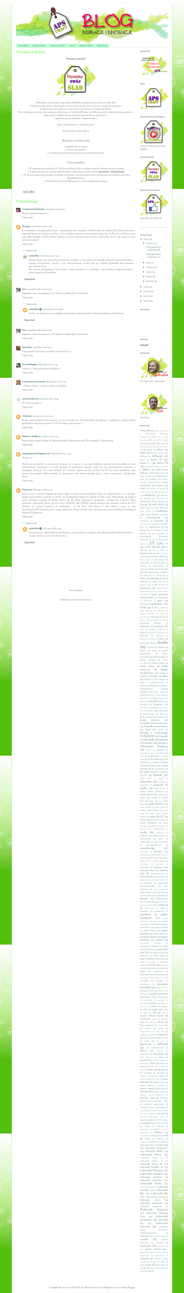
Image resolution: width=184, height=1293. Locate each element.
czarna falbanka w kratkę (156, 514)
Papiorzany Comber (149, 946)
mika (160, 838)
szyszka (145, 1063)
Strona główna (23, 45)
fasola (155, 581)
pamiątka (144, 911)
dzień (166, 553)
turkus (151, 1113)
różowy (148, 1028)
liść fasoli (144, 772)
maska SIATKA (156, 804)
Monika (158, 851)
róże (166, 1025)
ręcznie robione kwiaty (152, 1015)
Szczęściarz (158, 1054)
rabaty (145, 1009)
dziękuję (143, 566)
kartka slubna (158, 663)
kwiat (161, 729)
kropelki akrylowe (157, 717)
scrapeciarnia (145, 1031)
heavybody (144, 617)
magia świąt (146, 778)
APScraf (144, 456)
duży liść (151, 550)
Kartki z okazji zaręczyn (158, 695)
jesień (142, 632)
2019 (145, 287)
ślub (152, 1063)
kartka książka (159, 656)
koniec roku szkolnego (157, 710)
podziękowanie (147, 974)
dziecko (156, 553)
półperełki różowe (160, 991)
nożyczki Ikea (159, 895)
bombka (152, 479)
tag (159, 1069)
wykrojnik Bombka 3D (151, 1167)
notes (142, 892)
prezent (145, 994)
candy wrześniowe (147, 492)
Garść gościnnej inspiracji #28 (153, 249)
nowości (153, 892)
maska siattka (145, 807)
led (141, 756)
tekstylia (161, 1088)
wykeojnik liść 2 (147, 1145)
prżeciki (143, 1003)
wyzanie (159, 1242)
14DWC (159, 440)
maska (143, 788)
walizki (155, 1129)
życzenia (148, 1271)
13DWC (154, 437)
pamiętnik (159, 911)
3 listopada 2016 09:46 (52, 309)
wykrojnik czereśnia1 (151, 1177)
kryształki (144, 723)
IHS (163, 620)
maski (152, 826)
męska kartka (159, 835)
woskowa (159, 1138)
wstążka (162, 1141)
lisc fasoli (155, 759)
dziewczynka (159, 562)
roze (159, 1025)
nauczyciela (144, 880)
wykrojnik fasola (150, 1183)
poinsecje (161, 974)
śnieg (142, 1066)
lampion (160, 750)
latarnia (153, 753)
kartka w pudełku (159, 676)
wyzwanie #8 (163, 1246)
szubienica (164, 1060)
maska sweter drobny (150, 810)
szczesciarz (144, 1054)
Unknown (27, 416)
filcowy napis (145, 585)
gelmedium (147, 601)
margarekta (144, 785)
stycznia (150, 281)
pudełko (152, 1003)
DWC (162, 550)
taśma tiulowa (159, 1082)
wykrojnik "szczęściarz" (156, 1148)
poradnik (144, 980)
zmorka (143, 1268)
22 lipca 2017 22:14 (49, 436)
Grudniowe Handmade (33, 209)
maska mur (153, 801)
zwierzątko (161, 1268)
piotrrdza (164, 965)
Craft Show (159, 507)
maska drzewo (146, 794)
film (156, 584)
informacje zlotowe (150, 623)
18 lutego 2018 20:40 (42, 489)
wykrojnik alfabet (154, 1151)
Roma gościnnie (147, 1025)
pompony (144, 977)
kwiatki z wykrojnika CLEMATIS (154, 734)
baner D (156, 460)
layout (162, 753)
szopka (154, 1060)
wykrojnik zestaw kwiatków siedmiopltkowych (154, 1230)
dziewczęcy (145, 562)
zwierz (152, 1268)
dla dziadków (156, 530)
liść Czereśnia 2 (158, 768)
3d (154, 443)
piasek (152, 962)
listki (165, 759)
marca (149, 272)
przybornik (148, 1000)
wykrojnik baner (150, 1155)
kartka (163, 642)
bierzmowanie (159, 473)
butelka (152, 488)
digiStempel (154, 527)
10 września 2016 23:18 (41, 226)
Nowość (164, 892)
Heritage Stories (158, 616)
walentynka (144, 1129)
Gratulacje (155, 607)
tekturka (144, 1091)
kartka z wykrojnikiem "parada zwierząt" (154, 688)
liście (157, 762)
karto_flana (27, 347)
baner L (145, 463)
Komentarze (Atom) (82, 600)
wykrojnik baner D (151, 1157)
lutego (149, 276)
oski (154, 905)
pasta (152, 949)
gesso (160, 600)
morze (149, 857)
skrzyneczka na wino (159, 1037)
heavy (162, 614)
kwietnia (150, 267)
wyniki (144, 1239)
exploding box (157, 578)
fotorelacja (163, 591)
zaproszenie (159, 1255)
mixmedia (144, 851)
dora (24, 289)
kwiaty (149, 743)
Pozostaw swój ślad (39, 45)
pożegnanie (145, 990)
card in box (161, 492)
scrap (160, 1028)
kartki (142, 695)
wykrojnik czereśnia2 (151, 1180)
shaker (152, 1035)
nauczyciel (160, 876)
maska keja (161, 794)
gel (160, 597)
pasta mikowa (154, 952)
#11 (155, 431)
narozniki (159, 864)
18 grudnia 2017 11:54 (61, 453)
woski (147, 1138)
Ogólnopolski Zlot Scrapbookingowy (154, 900)
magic (161, 778)
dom (153, 539)
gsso (164, 607)
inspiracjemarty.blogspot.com (36, 453)
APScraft (157, 456)
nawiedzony (157, 880)
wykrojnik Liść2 (150, 1200)
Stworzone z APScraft (57, 45)
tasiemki (160, 1072)
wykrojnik (163, 1145)
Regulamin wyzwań (86, 45)
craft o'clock (158, 504)
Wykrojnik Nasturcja (154, 1210)
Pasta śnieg (158, 955)
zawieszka (144, 1258)
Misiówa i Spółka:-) (31, 436)
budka (143, 488)
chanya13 (150, 495)
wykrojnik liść (159, 1193)
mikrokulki (145, 842)
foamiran (145, 588)
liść (153, 765)
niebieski (148, 883)
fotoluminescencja (149, 591)
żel (141, 1271)
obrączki (144, 898)
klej (154, 698)
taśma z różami (147, 1088)
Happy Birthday (147, 614)
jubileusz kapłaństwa (157, 632)
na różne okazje (156, 861)
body (142, 479)
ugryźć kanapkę (147, 1120)
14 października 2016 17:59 (39, 289)
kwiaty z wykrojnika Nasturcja (154, 744)
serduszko (144, 1035)
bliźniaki (161, 476)
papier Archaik (161, 927)
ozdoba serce (149, 908)
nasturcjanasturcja (157, 873)
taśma (161, 1076)
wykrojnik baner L (151, 1161)
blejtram (151, 476)
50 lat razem (144, 446)
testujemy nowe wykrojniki (152, 1107)
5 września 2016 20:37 (55, 209)
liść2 (166, 771)
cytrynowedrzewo (30, 399)
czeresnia (144, 520)
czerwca (150, 243)
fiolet (163, 585)
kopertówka (149, 714)
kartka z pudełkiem (148, 685)
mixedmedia (147, 848)
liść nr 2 (157, 771)
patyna (162, 958)
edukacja (143, 569)
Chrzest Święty (158, 501)
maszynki (161, 826)
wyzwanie (145, 1246)
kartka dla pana (148, 650)
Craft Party (145, 507)
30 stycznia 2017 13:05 (43, 416)
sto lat (160, 1041)
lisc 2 (160, 756)
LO (145, 775)
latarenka (143, 753)
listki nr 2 (147, 762)
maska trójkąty (160, 820)
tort (144, 1113)
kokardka (153, 701)
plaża (156, 968)
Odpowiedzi (31, 250)
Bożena (160, 485)
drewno (161, 539)
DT (152, 543)
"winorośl (144, 430)
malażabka (34, 256)
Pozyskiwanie (160, 987)
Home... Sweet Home (149, 620)
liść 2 (160, 765)
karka (153, 639)
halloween (161, 610)
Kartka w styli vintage (154, 679)
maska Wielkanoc (148, 822)
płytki (163, 968)
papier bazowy (150, 930)
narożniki (144, 867)
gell (166, 597)
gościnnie (156, 604)
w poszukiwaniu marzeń (33, 381)
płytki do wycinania (151, 971)
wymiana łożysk (159, 1236)
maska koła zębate (149, 797)
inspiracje (158, 626)
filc (164, 581)
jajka (142, 629)
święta (150, 1069)
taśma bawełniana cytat (149, 1079)
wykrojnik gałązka (147, 1187)
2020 (146, 239)
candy (162, 488)
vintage (147, 1126)
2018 (145, 291)
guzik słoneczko (146, 610)
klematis (143, 701)
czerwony (143, 524)
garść (145, 594)
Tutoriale (72, 45)
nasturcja (158, 867)
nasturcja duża (147, 870)
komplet (144, 704)
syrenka (160, 1051)
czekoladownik (153, 517)
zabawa (150, 1252)
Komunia (158, 704)
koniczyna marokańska (149, 707)
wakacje (160, 1126)
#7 (165, 431)
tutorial (160, 1113)
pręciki (153, 994)
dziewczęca (159, 559)
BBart (146, 470)
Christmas (160, 498)
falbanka (144, 581)
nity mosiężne (159, 889)
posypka (159, 980)
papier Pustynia (149, 937)
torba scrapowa (153, 1110)
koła (164, 701)
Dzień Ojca (145, 560)
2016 (145, 301)
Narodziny (144, 864)
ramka (155, 1009)
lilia (146, 756)
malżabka (161, 782)
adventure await (161, 446)
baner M (162, 463)
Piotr (153, 965)
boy (158, 482)
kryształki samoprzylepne (156, 726)
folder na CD (162, 588)
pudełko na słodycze (158, 1006)
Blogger (131, 1287)
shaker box (162, 1034)
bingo (142, 476)
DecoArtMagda (29, 364)
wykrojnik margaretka (151, 1203)
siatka (145, 1038)
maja (148, 262)
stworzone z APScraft (154, 1044)
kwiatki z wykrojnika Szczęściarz (154, 738)
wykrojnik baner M (151, 1164)
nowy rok (146, 895)
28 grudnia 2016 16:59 (56, 381)
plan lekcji (146, 968)
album (160, 449)
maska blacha (159, 788)
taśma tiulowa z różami (152, 1085)
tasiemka (148, 1072)
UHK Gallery (162, 1120)
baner (142, 459)
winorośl (155, 1135)
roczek (143, 1019)
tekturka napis (147, 1098)
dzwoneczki (158, 566)
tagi (166, 1069)
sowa (147, 1041)
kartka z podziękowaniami (152, 682)
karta (161, 639)
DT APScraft (153, 547)
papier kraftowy (160, 933)
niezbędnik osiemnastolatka (154, 885)
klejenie (162, 698)
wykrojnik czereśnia (151, 1174)
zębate (162, 1262)
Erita (142, 578)
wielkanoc (158, 1132)
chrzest (143, 501)
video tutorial (161, 1123)
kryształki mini (161, 723)
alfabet (143, 453)
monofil (143, 855)
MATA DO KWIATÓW (152, 829)
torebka (165, 1110)
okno (166, 902)
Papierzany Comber (150, 943)
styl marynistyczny (155, 1047)
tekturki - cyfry (161, 1101)
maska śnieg (145, 819)
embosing (147, 575)
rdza (155, 1012)
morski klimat (154, 855)
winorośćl (144, 1135)
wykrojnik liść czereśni (155, 1197)
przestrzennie (162, 997)
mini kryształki (161, 842)
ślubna (162, 1063)
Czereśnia (158, 521)
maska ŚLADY (156, 816)
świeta (142, 1070)
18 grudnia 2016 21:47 (48, 364)
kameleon (144, 639)
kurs (148, 729)
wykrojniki (145, 1236)
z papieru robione (152, 1249)
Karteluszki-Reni (147, 643)
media (143, 832)
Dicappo (26, 226)
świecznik (161, 1066)
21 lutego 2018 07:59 (51, 528)
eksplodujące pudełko (158, 572)
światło (151, 1066)
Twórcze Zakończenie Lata (152, 1117)
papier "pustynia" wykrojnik (154, 923)
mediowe (160, 832)
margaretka (158, 785)
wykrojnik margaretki (151, 1206)
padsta (162, 908)
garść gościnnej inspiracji (154, 596)
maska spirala (159, 807)
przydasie (161, 1000)
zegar (155, 1262)
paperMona (145, 914)
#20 (159, 431)
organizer (146, 905)
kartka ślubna (147, 666)
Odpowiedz (27, 217)
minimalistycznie (154, 845)
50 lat (163, 443)
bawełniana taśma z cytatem (156, 466)
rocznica (154, 1019)
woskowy (143, 1142)
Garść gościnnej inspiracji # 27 (153, 256)
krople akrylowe (150, 720)
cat (141, 495)
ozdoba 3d (163, 905)
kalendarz (159, 636)
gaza (155, 597)
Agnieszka (147, 449)
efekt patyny (154, 569)
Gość (143, 607)
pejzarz (142, 962)
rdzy (163, 1012)
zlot (149, 1265)
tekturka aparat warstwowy (152, 1095)
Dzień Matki (160, 556)
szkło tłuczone (146, 1057)
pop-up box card (158, 977)
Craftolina (162, 511)
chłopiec (164, 495)
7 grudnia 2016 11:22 (42, 347)
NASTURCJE (146, 876)
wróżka (153, 1141)
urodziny (146, 1123)
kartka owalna (147, 660)
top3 (142, 1110)
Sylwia (143, 1050)
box (151, 482)
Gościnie (144, 604)
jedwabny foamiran (156, 629)
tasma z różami (147, 1076)
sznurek (144, 1060)
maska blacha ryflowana (152, 791)
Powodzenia (144, 984)
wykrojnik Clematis (151, 1170)
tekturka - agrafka (159, 1092)
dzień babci (147, 556)
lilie (152, 756)
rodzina (152, 1022)
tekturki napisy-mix (154, 1104)
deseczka (154, 524)
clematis (144, 504)
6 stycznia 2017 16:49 (49, 399)
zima (142, 1264)
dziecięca (144, 553)
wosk (165, 1135)
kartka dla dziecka (156, 647)
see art (160, 1031)
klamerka (145, 698)
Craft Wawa (145, 511)
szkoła (161, 1057)
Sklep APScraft (102, 45)
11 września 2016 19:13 (49, 256)
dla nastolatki (158, 533)
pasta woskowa (147, 959)
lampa (148, 750)
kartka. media (159, 692)
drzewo (143, 544)
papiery (159, 940)
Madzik (157, 775)
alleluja (153, 453)
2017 (145, 296)
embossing (160, 575)
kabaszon (144, 635)
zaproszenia (144, 1255)
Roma (161, 1022)
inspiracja (144, 626)
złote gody (160, 1264)
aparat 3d (162, 453)
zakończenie (161, 1252)
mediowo (144, 835)
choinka (147, 498)
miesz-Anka (145, 838)
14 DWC (149, 440)
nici (166, 880)
